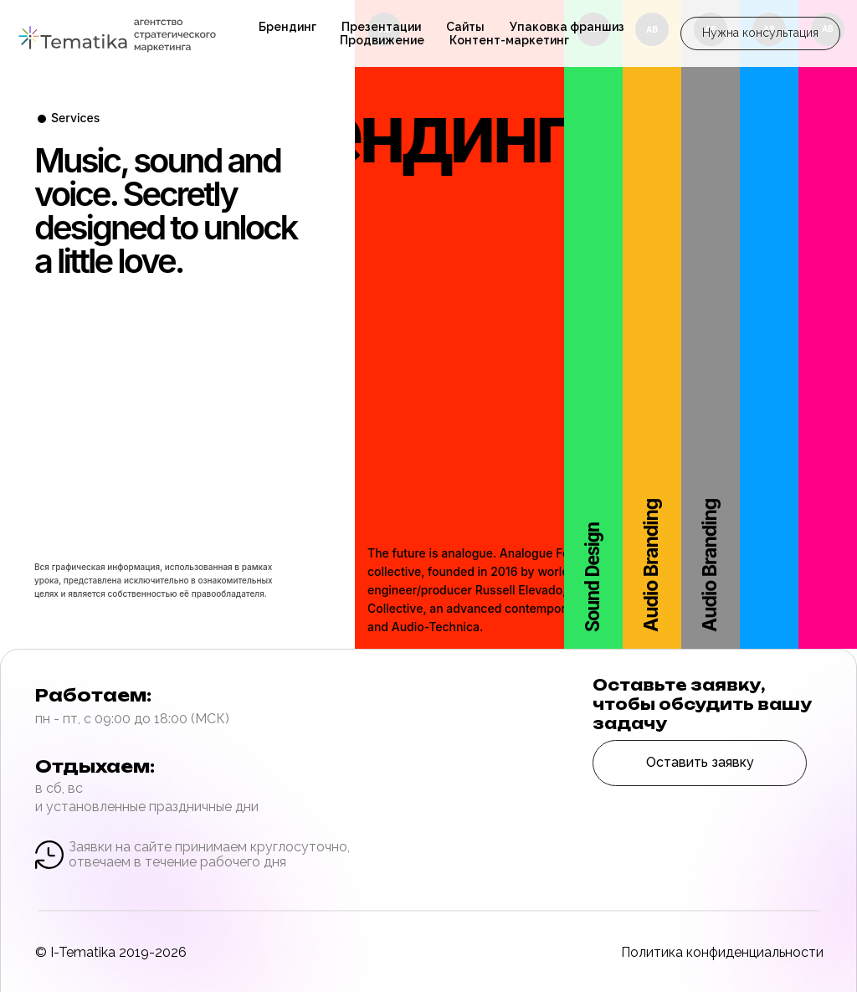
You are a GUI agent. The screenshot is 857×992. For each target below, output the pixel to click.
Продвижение (382, 40)
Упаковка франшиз (567, 26)
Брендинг (287, 26)
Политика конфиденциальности (722, 952)
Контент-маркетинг (509, 40)
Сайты (465, 26)
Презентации (381, 26)
